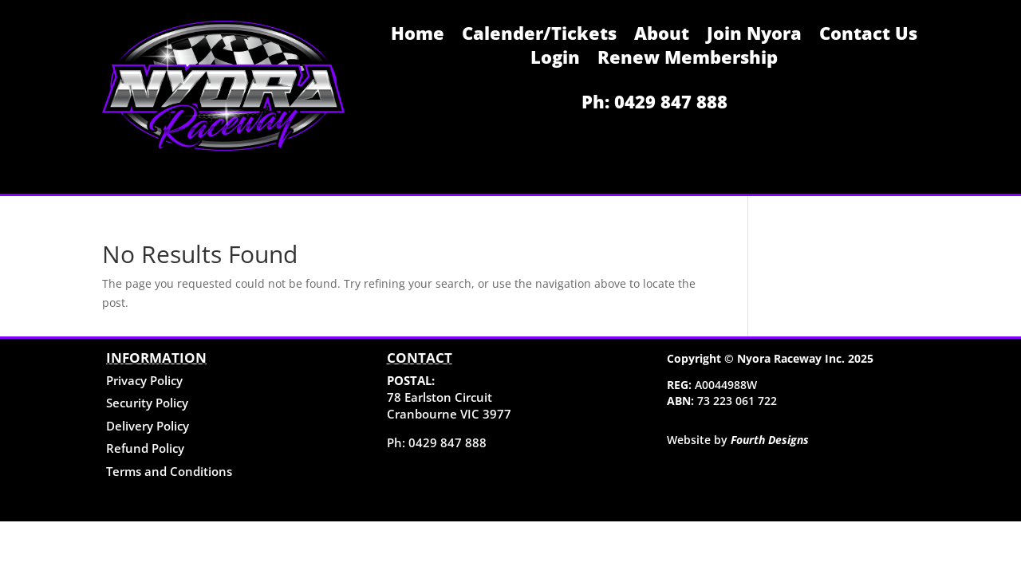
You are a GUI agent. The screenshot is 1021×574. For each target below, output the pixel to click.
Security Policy (147, 403)
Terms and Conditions (169, 471)
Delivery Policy (147, 426)
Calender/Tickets (539, 36)
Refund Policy (145, 448)
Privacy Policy (144, 380)
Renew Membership (687, 60)
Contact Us (868, 36)
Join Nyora (754, 36)
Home (417, 36)
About (661, 36)
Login (555, 60)
